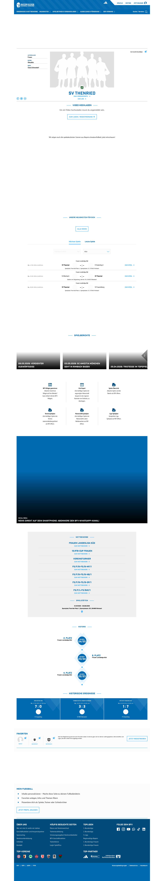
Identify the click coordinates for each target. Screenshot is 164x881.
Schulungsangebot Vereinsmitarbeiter (63, 835)
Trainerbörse (54, 842)
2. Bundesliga (88, 831)
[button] (18, 98)
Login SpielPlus (55, 845)
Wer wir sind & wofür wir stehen (28, 828)
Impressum (143, 866)
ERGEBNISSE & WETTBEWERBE (27, 12)
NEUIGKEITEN (45, 12)
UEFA (28, 866)
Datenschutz (133, 866)
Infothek (128, 3)
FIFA (34, 866)
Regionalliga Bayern (90, 838)
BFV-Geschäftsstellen (57, 838)
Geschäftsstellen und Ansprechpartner (30, 831)
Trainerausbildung (56, 831)
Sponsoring (21, 835)
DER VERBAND (109, 12)
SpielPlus (120, 3)
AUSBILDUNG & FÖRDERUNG (91, 12)
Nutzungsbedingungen (119, 866)
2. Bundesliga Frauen (91, 845)
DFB (23, 866)
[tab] (75, 242)
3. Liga (85, 835)
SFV (18, 866)
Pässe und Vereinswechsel (59, 828)
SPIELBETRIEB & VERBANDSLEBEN (66, 12)
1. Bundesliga (88, 828)
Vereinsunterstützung (24, 838)
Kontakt (19, 845)
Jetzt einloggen (138, 3)
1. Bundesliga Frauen (91, 842)
